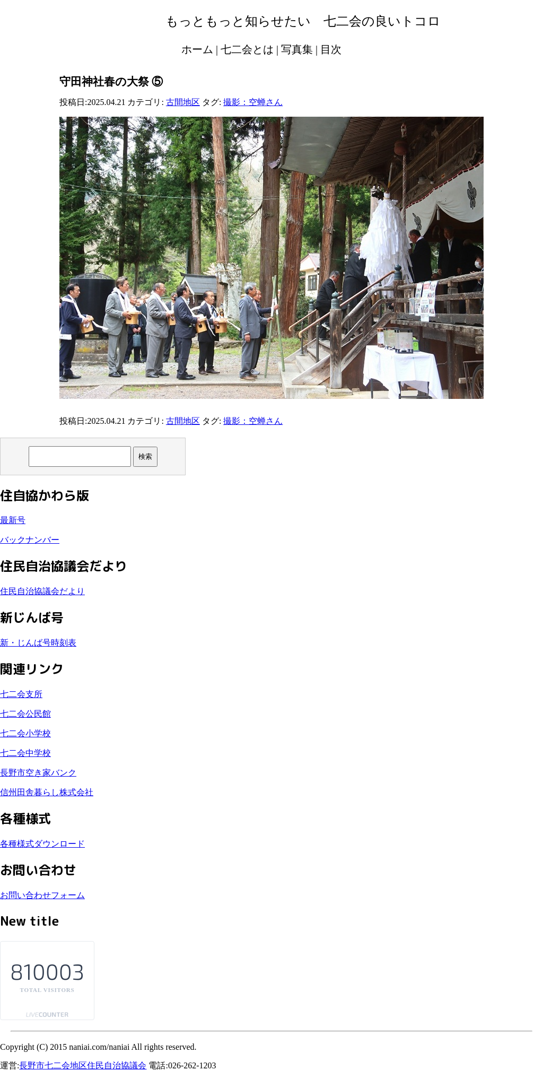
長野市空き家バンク (38, 772)
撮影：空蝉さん (253, 102)
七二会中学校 (25, 753)
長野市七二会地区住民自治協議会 (82, 1065)
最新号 (12, 520)
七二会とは (247, 49)
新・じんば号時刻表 (38, 642)
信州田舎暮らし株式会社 (46, 792)
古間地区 (183, 102)
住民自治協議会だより (42, 591)
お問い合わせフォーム (42, 895)
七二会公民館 (25, 713)
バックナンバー (29, 539)
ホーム (197, 49)
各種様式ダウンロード (42, 843)
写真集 (297, 49)
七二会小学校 (25, 733)
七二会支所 (21, 694)
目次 (330, 49)
